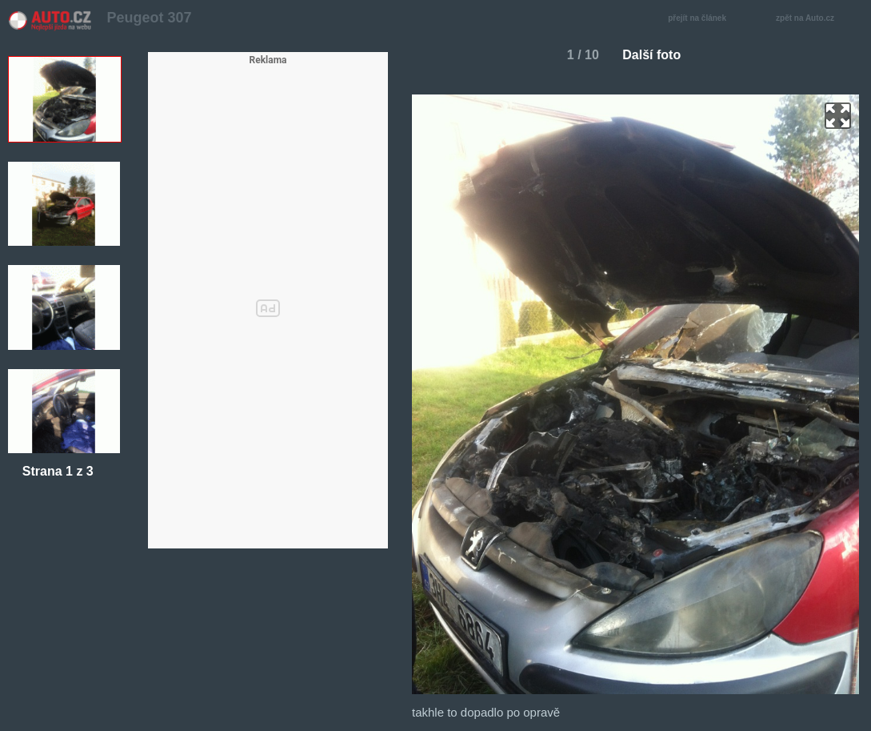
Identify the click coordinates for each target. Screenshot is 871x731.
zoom (838, 115)
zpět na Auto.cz (813, 19)
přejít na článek (701, 19)
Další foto (657, 55)
